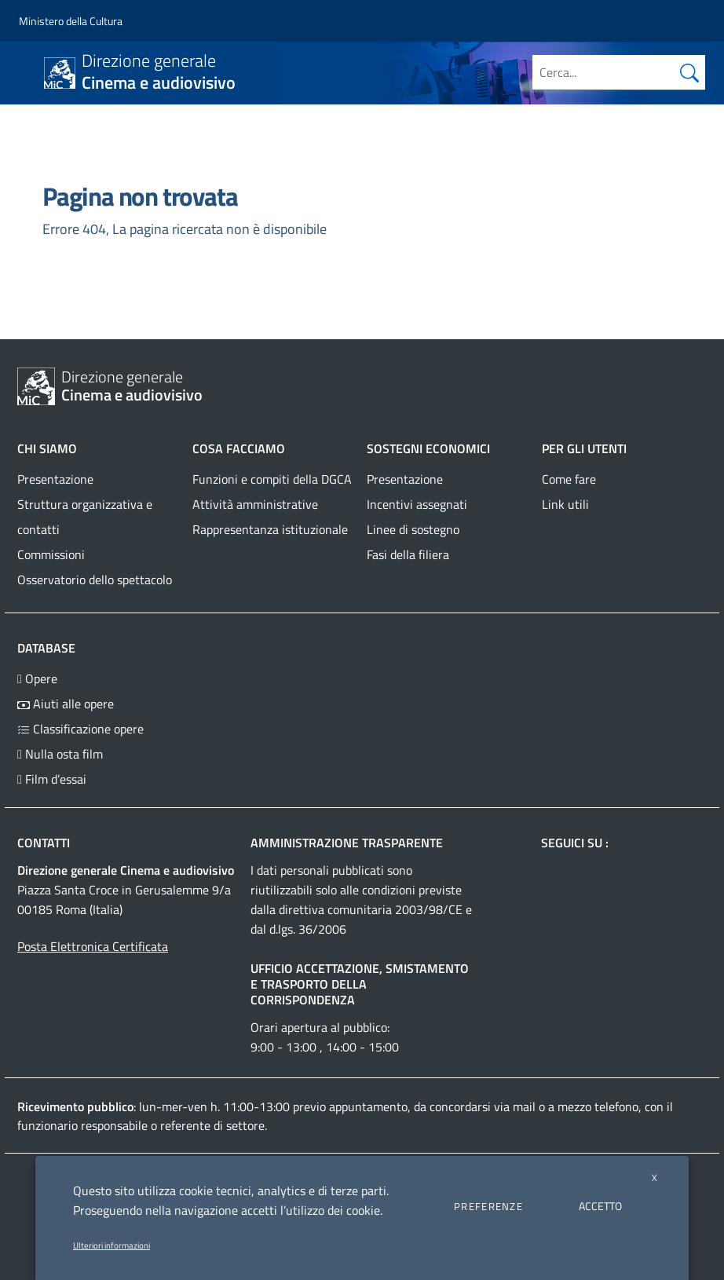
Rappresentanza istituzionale (270, 529)
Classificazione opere (80, 728)
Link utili (565, 504)
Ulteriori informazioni (111, 1245)
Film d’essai (51, 779)
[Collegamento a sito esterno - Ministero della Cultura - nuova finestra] (70, 21)
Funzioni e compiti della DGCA (272, 479)
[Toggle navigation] (26, 71)
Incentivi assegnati (417, 504)
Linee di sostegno (413, 529)
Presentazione (55, 479)
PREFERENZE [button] (488, 1206)
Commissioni (51, 554)
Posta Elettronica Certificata (92, 946)
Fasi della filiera (408, 554)
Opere (37, 678)
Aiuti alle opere (65, 703)
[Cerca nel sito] (689, 72)
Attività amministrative (255, 504)
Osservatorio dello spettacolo (94, 579)
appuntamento (368, 1106)
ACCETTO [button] (600, 1206)
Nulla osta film (60, 753)
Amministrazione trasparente (346, 842)
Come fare (569, 479)
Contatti (43, 842)
